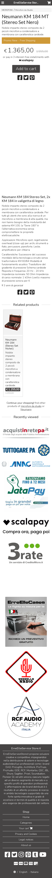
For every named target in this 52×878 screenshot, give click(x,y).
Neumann (26, 409)
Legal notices (26, 839)
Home (26, 817)
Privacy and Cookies (26, 834)
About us (26, 845)
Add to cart (26, 69)
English (23, 872)
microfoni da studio (31, 406)
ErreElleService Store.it (27, 2)
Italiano (35, 872)
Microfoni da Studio (24, 10)
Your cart (26, 828)
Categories (26, 822)
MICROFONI (7, 10)
